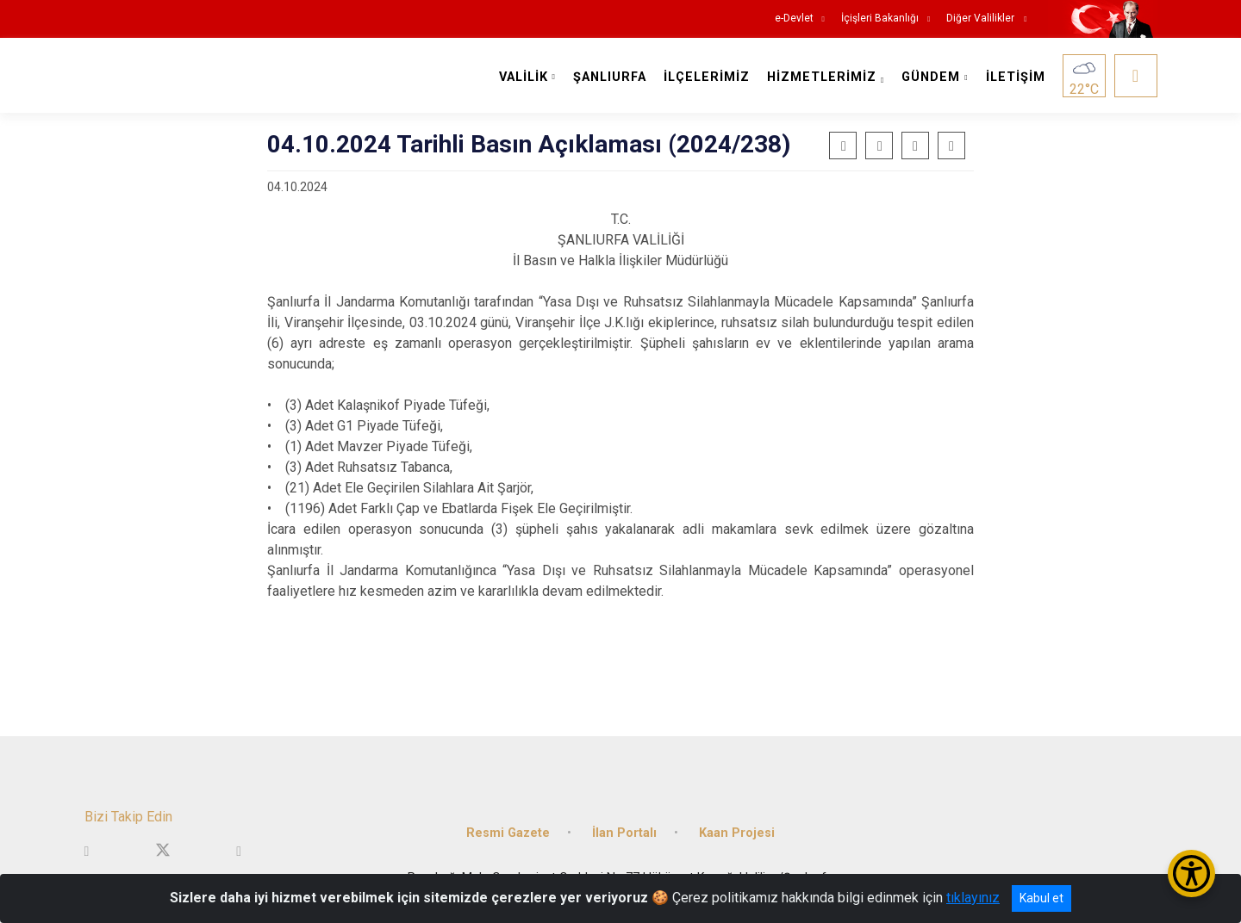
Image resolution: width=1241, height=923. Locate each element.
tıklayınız (973, 897)
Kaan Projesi (737, 833)
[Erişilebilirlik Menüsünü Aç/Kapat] (1191, 873)
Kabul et (1041, 898)
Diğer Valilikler (981, 18)
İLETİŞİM (1015, 77)
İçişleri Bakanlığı (880, 18)
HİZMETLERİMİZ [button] (821, 77)
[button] (915, 145)
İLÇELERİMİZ (707, 77)
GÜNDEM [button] (930, 77)
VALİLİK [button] (523, 77)
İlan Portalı (624, 833)
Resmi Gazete (508, 833)
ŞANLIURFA (609, 77)
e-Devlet (794, 18)
